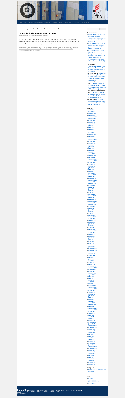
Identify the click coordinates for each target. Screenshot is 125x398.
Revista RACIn (68, 22)
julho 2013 (91, 355)
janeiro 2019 (91, 246)
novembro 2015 (92, 310)
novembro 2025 (92, 118)
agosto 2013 (91, 353)
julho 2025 (91, 125)
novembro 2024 (92, 139)
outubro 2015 (91, 311)
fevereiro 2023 (92, 175)
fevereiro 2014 (92, 343)
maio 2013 (91, 359)
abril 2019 (91, 243)
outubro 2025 (91, 120)
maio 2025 (91, 129)
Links (60, 22)
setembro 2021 (92, 204)
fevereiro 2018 (92, 266)
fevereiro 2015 (92, 322)
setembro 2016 (92, 292)
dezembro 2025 (92, 117)
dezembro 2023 (92, 159)
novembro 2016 (92, 289)
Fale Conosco (85, 22)
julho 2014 (91, 334)
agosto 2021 (91, 206)
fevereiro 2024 (92, 155)
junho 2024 (91, 148)
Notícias (77, 22)
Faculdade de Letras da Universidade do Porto (31, 49)
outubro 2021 (91, 203)
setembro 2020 (92, 220)
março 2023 (91, 173)
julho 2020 (91, 224)
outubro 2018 (91, 252)
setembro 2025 (92, 122)
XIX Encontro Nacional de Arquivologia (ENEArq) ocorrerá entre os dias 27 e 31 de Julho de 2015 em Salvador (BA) (97, 76)
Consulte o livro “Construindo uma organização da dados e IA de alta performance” (97, 39)
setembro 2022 (92, 183)
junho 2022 (91, 189)
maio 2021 (91, 211)
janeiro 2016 (91, 306)
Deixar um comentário (34, 50)
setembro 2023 (92, 164)
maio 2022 (91, 190)
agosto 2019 (91, 236)
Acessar (90, 378)
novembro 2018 (92, 250)
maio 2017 (91, 280)
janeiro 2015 (91, 324)
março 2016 (91, 303)
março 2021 (91, 215)
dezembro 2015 (92, 308)
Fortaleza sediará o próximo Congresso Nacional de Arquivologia (96, 69)
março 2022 (91, 194)
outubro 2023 (91, 162)
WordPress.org (92, 383)
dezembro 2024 (92, 138)
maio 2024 (91, 150)
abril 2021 (91, 213)
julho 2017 (91, 276)
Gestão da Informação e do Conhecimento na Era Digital (58, 49)
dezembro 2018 (92, 248)
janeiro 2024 (91, 157)
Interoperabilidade (23, 50)
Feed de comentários (94, 382)
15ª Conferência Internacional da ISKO (37, 33)
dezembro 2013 (92, 346)
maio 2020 (91, 225)
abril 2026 (91, 110)
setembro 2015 (92, 313)
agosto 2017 (91, 275)
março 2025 (91, 132)
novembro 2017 (92, 269)
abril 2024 (91, 152)
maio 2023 (91, 171)
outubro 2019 (91, 232)
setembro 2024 (92, 143)
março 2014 (91, 341)
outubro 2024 (91, 141)
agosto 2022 (91, 185)
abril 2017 (91, 282)
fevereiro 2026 (92, 113)
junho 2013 (91, 357)
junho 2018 (91, 259)
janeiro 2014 (91, 345)
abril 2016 (91, 301)
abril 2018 (91, 262)
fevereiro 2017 (92, 285)
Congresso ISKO (73, 47)
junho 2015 (91, 315)
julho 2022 (91, 187)
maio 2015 (91, 317)
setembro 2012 (92, 364)
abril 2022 (91, 192)
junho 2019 (91, 239)
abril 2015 (91, 318)
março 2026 (91, 111)
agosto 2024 (91, 145)
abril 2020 (91, 227)
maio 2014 (91, 338)
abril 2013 (91, 360)
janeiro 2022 (91, 197)
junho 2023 (91, 169)
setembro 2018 (92, 253)
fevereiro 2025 (92, 134)
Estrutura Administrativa (35, 22)
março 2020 (91, 229)
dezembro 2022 (92, 178)
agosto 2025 (91, 124)
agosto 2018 (91, 255)
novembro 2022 (92, 180)
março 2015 (91, 320)
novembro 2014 (92, 327)
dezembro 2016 (92, 287)
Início (20, 22)
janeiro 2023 (91, 176)
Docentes (47, 22)
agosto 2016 (91, 294)
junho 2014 (91, 336)
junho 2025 (91, 127)
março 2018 (91, 264)
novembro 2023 (92, 161)
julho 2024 (91, 147)
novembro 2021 (92, 201)
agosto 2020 (91, 222)
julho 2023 (91, 168)
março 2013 (91, 362)
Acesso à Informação (63, 47)
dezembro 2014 (92, 325)
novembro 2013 (92, 348)
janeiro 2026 (91, 115)
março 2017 (91, 283)
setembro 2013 (92, 352)
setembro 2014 (92, 331)
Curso (25, 22)
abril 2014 (91, 339)
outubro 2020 (91, 218)
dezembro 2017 (92, 268)
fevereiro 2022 (92, 196)
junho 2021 (91, 210)
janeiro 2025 (91, 136)
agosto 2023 (91, 166)
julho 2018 (91, 257)
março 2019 (91, 245)
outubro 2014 (91, 329)
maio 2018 (91, 261)
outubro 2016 (91, 290)
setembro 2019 (92, 234)
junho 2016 (91, 297)
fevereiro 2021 (92, 217)
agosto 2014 (91, 332)
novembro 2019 (92, 231)
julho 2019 (91, 238)
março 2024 (91, 154)
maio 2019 (91, 241)
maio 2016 (91, 299)
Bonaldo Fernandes (43, 35)
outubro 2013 (91, 350)
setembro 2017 (92, 273)
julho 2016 (91, 296)
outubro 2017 (91, 271)
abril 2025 (91, 131)
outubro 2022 (91, 182)
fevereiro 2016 (92, 304)
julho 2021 (91, 208)
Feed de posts (92, 380)
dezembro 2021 (92, 199)
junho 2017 (91, 278)
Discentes (54, 22)
